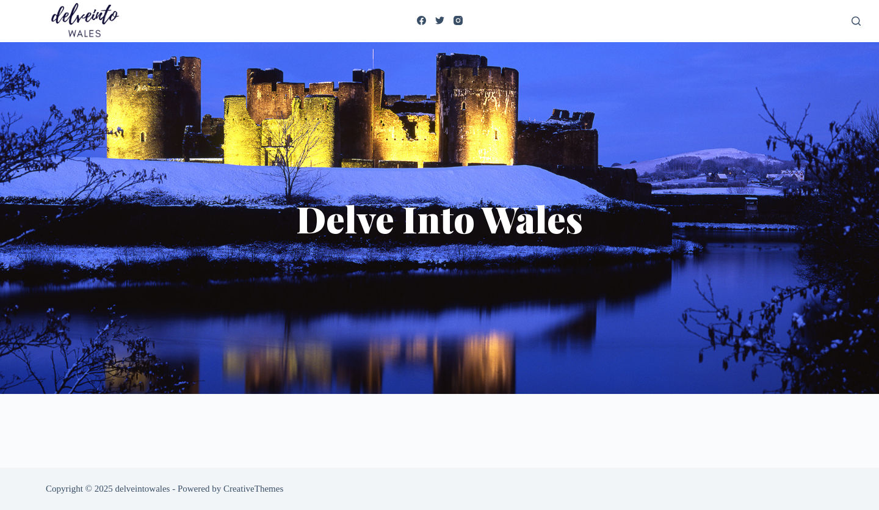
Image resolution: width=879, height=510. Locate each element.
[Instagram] (458, 20)
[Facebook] (421, 20)
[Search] (856, 21)
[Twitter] (439, 20)
